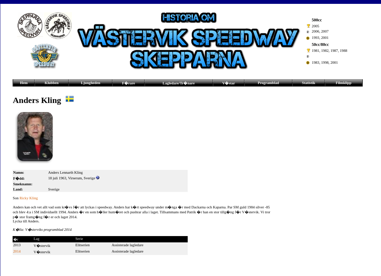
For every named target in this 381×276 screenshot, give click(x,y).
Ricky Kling (29, 198)
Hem (24, 83)
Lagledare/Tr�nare (178, 83)
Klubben (52, 83)
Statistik (308, 83)
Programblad (268, 83)
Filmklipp (344, 83)
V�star (228, 83)
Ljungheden (90, 83)
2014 (17, 251)
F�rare (128, 83)
